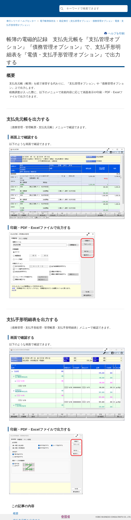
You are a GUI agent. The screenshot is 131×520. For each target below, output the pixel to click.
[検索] (93, 8)
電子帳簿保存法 (47, 21)
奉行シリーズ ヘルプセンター (21, 21)
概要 (15, 513)
